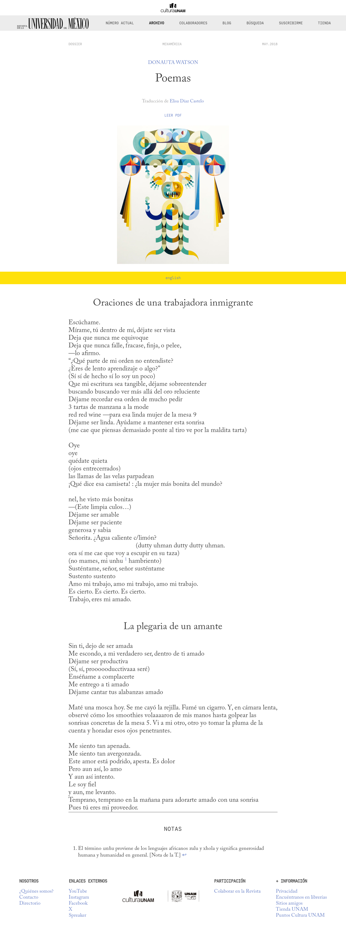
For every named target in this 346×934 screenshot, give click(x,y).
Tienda (324, 23)
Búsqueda (255, 23)
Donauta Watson (173, 62)
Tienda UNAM (292, 909)
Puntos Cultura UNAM (300, 915)
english (173, 278)
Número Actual (120, 23)
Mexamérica (172, 44)
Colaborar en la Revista (237, 891)
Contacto (28, 897)
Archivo (156, 23)
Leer (173, 115)
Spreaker (77, 915)
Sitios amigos (289, 903)
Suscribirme (291, 23)
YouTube (78, 891)
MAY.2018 (270, 44)
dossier (75, 44)
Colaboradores (193, 23)
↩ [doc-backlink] (184, 855)
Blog (226, 23)
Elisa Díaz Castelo (187, 101)
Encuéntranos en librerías (301, 897)
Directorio (29, 903)
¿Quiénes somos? (36, 891)
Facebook (78, 903)
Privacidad (286, 891)
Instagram (79, 897)
